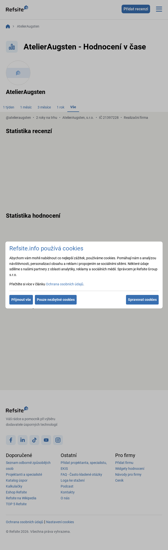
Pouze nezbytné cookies (56, 300)
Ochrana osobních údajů (64, 284)
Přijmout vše (21, 300)
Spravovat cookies (142, 300)
